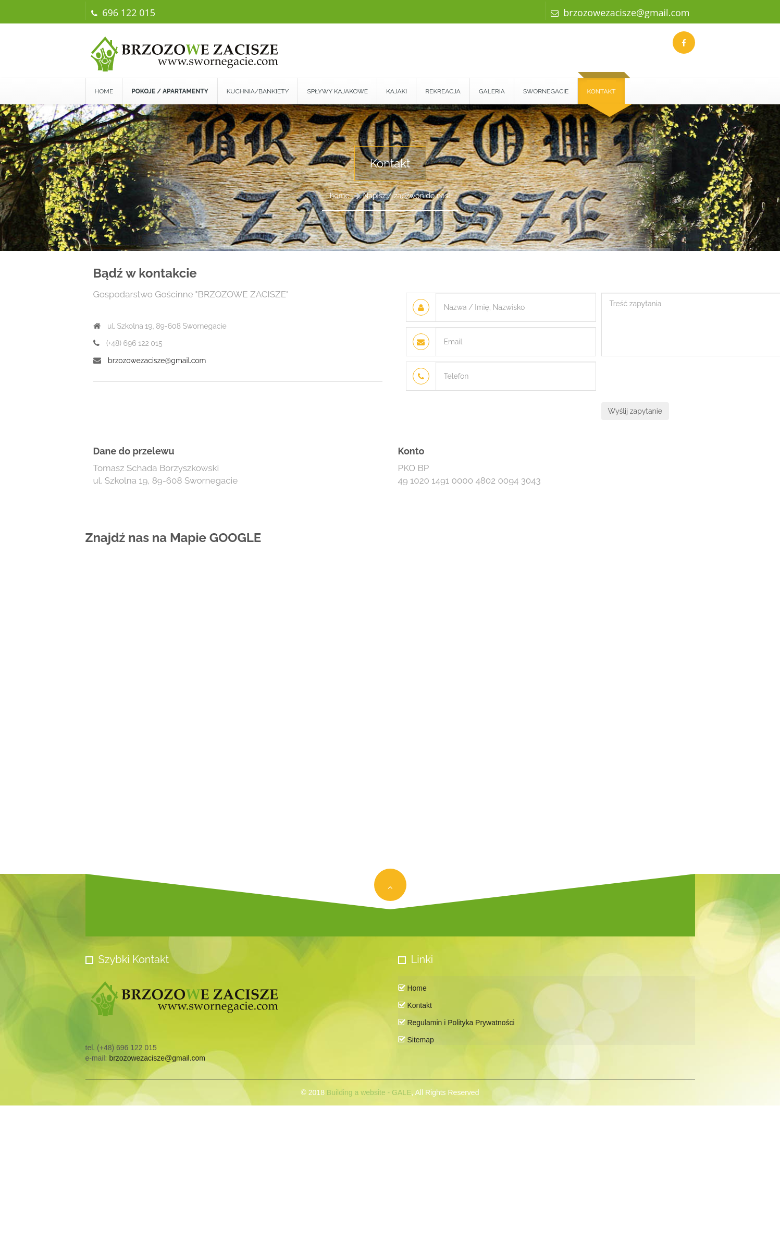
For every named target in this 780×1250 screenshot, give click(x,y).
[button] (169, 91)
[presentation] (680, 382)
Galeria (492, 91)
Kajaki (396, 91)
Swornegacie (546, 91)
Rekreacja (443, 91)
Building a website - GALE (369, 1092)
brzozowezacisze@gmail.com (620, 12)
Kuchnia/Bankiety (258, 91)
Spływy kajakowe (337, 91)
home (340, 195)
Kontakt (601, 91)
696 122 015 (123, 12)
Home (104, 91)
